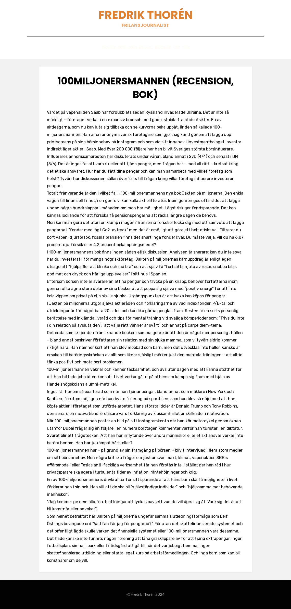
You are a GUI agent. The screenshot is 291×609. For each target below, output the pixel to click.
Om (182, 47)
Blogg (140, 47)
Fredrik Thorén (145, 15)
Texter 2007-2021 (107, 47)
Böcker (163, 47)
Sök (197, 47)
